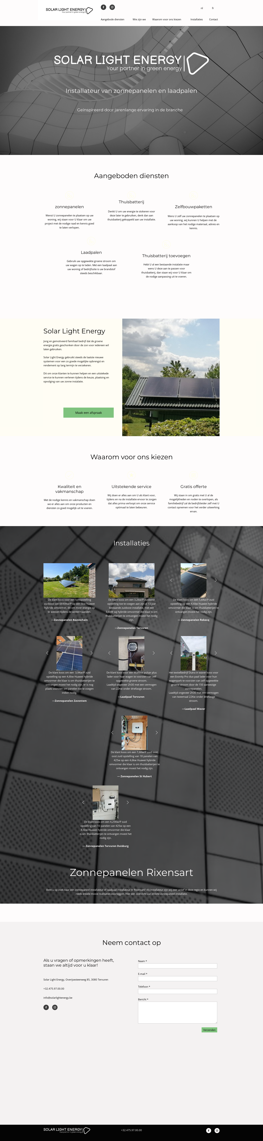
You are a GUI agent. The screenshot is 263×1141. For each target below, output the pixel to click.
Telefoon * (144, 986)
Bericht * (143, 999)
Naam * (142, 961)
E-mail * (142, 973)
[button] (47, 580)
